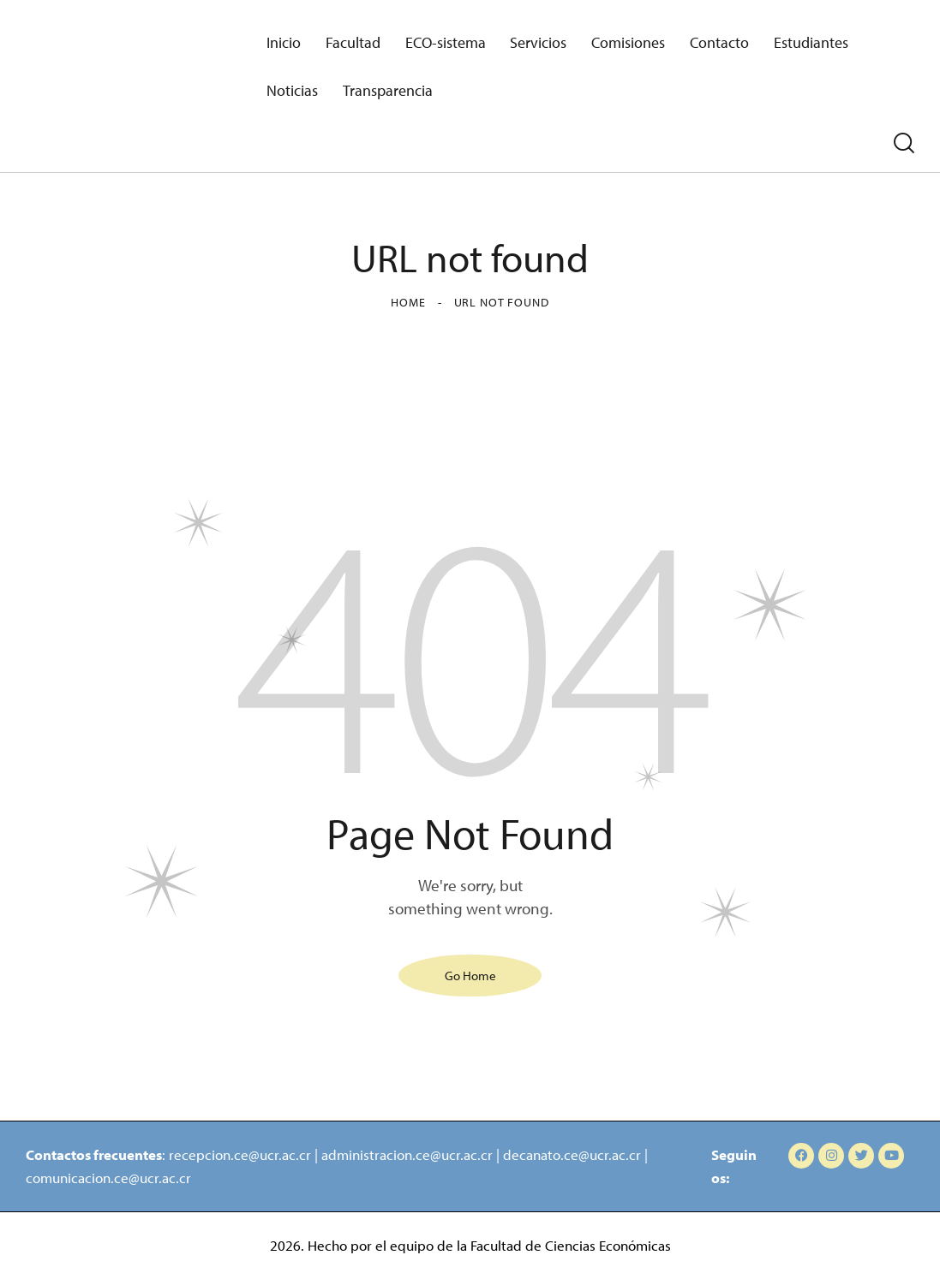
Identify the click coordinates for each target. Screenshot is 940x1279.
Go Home (470, 975)
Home (408, 302)
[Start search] (904, 144)
